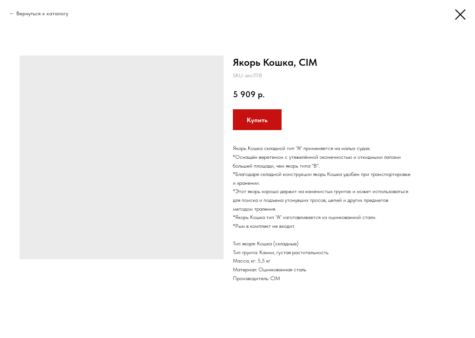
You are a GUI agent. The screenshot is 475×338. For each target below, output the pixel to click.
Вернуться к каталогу (42, 13)
